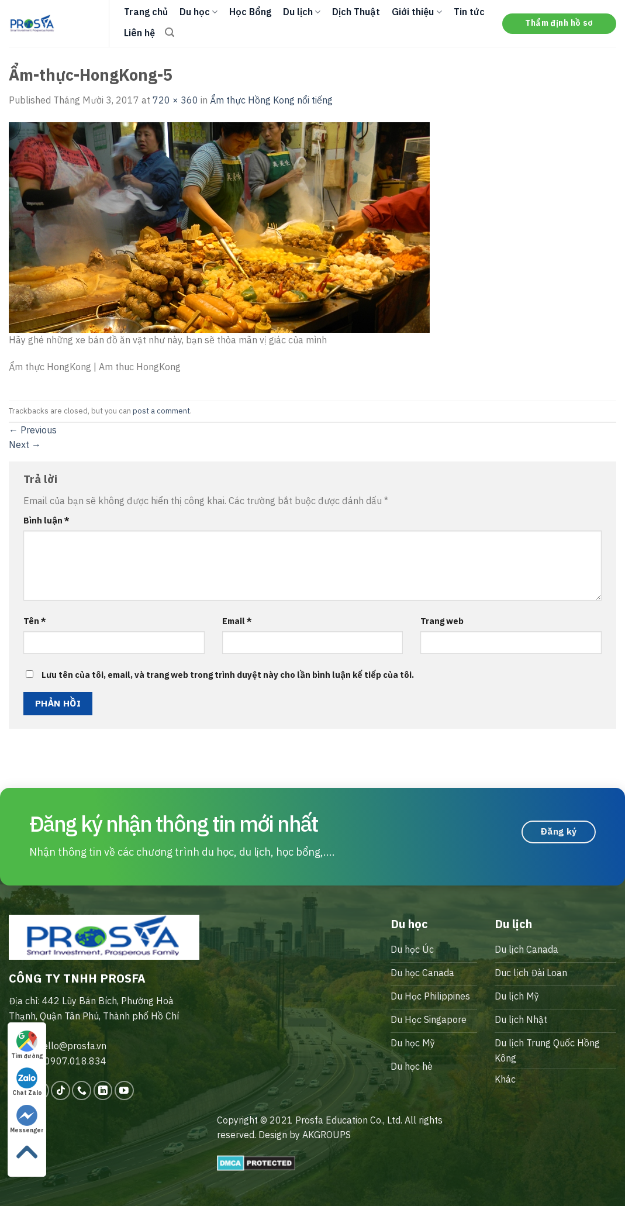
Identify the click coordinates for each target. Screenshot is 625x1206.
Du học (198, 12)
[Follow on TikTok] (60, 1090)
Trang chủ (146, 12)
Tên (34, 620)
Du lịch (301, 12)
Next (25, 444)
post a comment (161, 411)
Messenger (27, 1119)
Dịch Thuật (356, 12)
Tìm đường (27, 1045)
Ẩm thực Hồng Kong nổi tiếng (271, 100)
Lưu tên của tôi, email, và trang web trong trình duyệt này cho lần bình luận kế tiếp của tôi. (228, 674)
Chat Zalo (27, 1082)
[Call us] (81, 1090)
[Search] (169, 32)
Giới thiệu (416, 12)
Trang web (442, 620)
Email (237, 620)
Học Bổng (250, 12)
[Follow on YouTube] (124, 1090)
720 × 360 (175, 100)
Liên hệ (139, 33)
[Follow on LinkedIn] (103, 1090)
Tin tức (469, 12)
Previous (33, 430)
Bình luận (46, 520)
